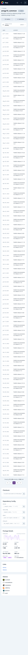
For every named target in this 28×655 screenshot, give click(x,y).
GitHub (4, 567)
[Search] (21, 2)
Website (5, 570)
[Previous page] (7, 482)
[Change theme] (17, 2)
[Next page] (20, 482)
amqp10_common (9, 10)
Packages (3, 8)
